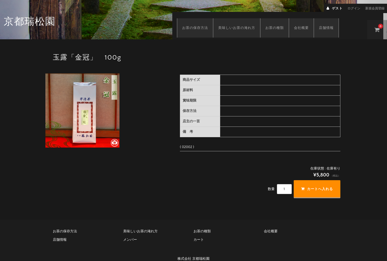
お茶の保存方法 (200, 21)
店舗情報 (331, 21)
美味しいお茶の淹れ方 (241, 21)
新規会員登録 (375, 8)
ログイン (354, 8)
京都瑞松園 (30, 21)
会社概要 (306, 21)
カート (199, 232)
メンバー (130, 232)
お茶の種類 (279, 21)
